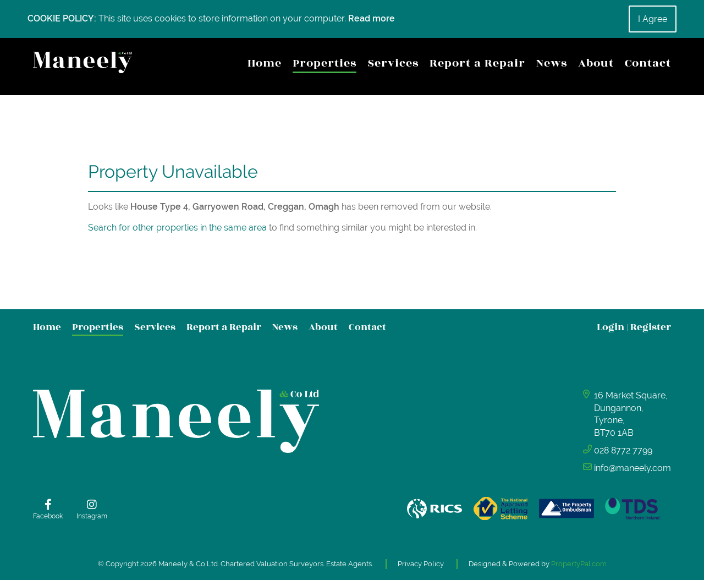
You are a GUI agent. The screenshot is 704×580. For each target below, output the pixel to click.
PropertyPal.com (579, 564)
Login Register (634, 327)
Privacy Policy (421, 564)
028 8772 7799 (623, 450)
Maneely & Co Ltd (188, 564)
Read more (371, 18)
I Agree (652, 19)
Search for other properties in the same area (177, 227)
